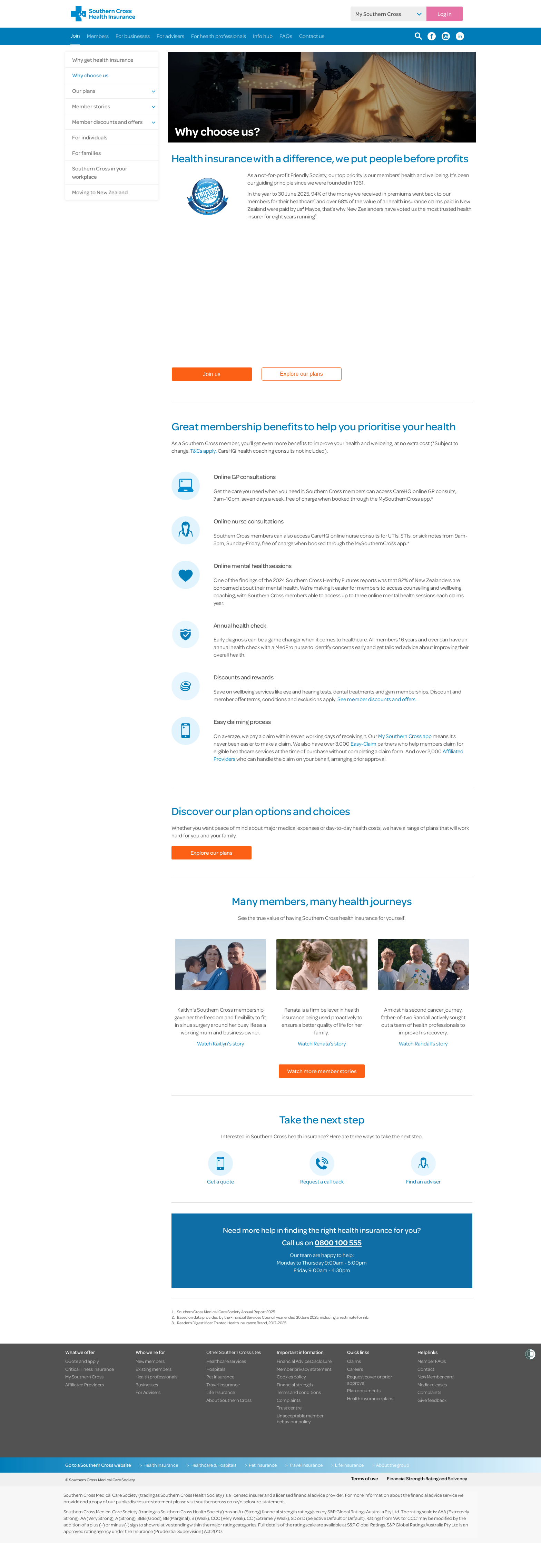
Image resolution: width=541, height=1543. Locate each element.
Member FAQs (431, 1361)
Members (98, 36)
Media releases (432, 1385)
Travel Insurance (223, 1385)
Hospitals (215, 1369)
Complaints (289, 1400)
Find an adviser (423, 1181)
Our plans (83, 91)
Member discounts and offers (107, 122)
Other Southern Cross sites (233, 1352)
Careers (355, 1369)
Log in (444, 14)
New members (150, 1361)
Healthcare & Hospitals (213, 1465)
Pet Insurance (220, 1377)
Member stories (91, 106)
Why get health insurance (103, 59)
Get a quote (220, 1181)
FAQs (285, 36)
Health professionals (156, 1377)
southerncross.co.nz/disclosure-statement (240, 1501)
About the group (392, 1465)
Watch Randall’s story (423, 1043)
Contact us (311, 36)
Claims (354, 1361)
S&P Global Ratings (366, 1524)
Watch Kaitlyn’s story (220, 1043)
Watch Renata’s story (322, 1043)
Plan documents (364, 1390)
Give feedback (431, 1400)
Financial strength (295, 1385)
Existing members (153, 1369)
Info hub (263, 36)
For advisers (170, 36)
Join (75, 35)
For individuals (89, 137)
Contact (425, 1369)
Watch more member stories (321, 1071)
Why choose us (90, 75)
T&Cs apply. (203, 450)
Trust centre (289, 1408)
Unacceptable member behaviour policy (300, 1419)
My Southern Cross (378, 14)
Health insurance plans (370, 1398)
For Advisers (148, 1392)
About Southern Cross (229, 1400)
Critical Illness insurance (89, 1369)
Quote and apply (82, 1361)
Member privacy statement (304, 1369)
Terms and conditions (299, 1392)
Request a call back (322, 1181)
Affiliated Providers (84, 1385)
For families (86, 153)
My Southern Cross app (405, 736)
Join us (211, 374)
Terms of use (364, 1478)
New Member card (435, 1377)
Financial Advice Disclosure (304, 1361)
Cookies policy (291, 1377)
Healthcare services (226, 1361)
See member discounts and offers (376, 699)
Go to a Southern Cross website (98, 1465)
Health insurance (161, 1465)
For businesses (133, 36)
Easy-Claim (363, 743)
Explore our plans (301, 374)
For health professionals (218, 36)
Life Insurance (220, 1392)
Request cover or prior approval (369, 1380)
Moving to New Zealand (100, 192)
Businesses (147, 1385)
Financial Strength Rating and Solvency (427, 1478)
